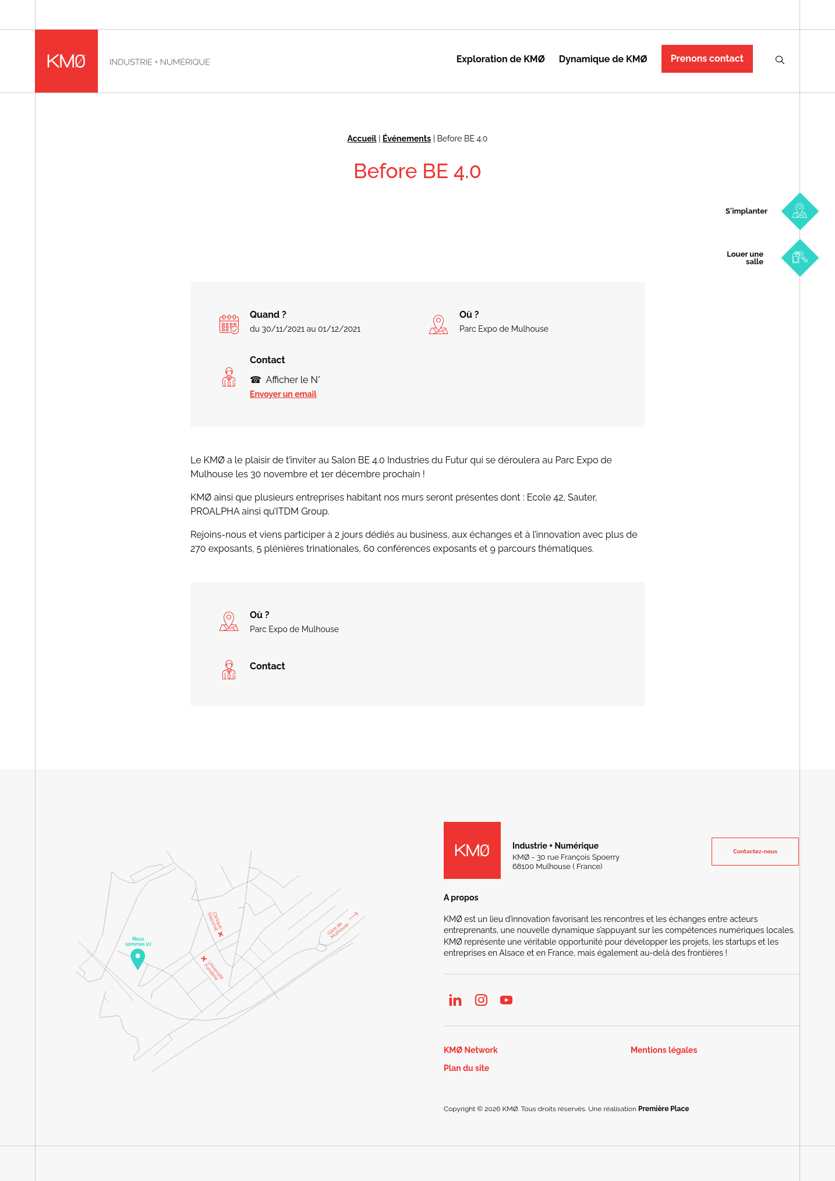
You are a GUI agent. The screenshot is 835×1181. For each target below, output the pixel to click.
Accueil (362, 138)
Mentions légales (664, 1050)
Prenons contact (707, 58)
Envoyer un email (283, 394)
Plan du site (466, 1068)
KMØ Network (471, 1050)
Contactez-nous (755, 851)
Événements (407, 138)
